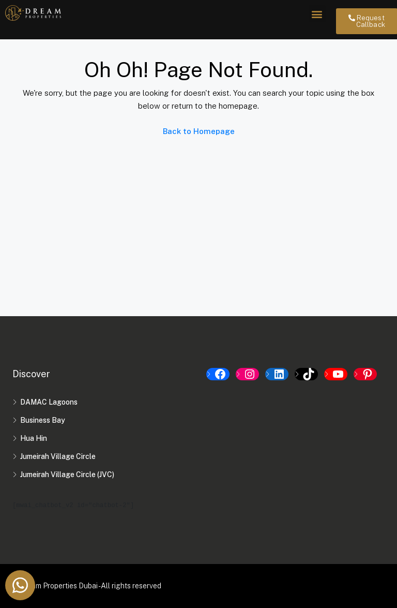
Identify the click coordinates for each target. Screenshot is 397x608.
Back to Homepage (199, 131)
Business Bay (42, 420)
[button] (317, 13)
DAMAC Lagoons (49, 402)
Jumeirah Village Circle (58, 456)
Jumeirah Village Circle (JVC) (67, 474)
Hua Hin (33, 438)
